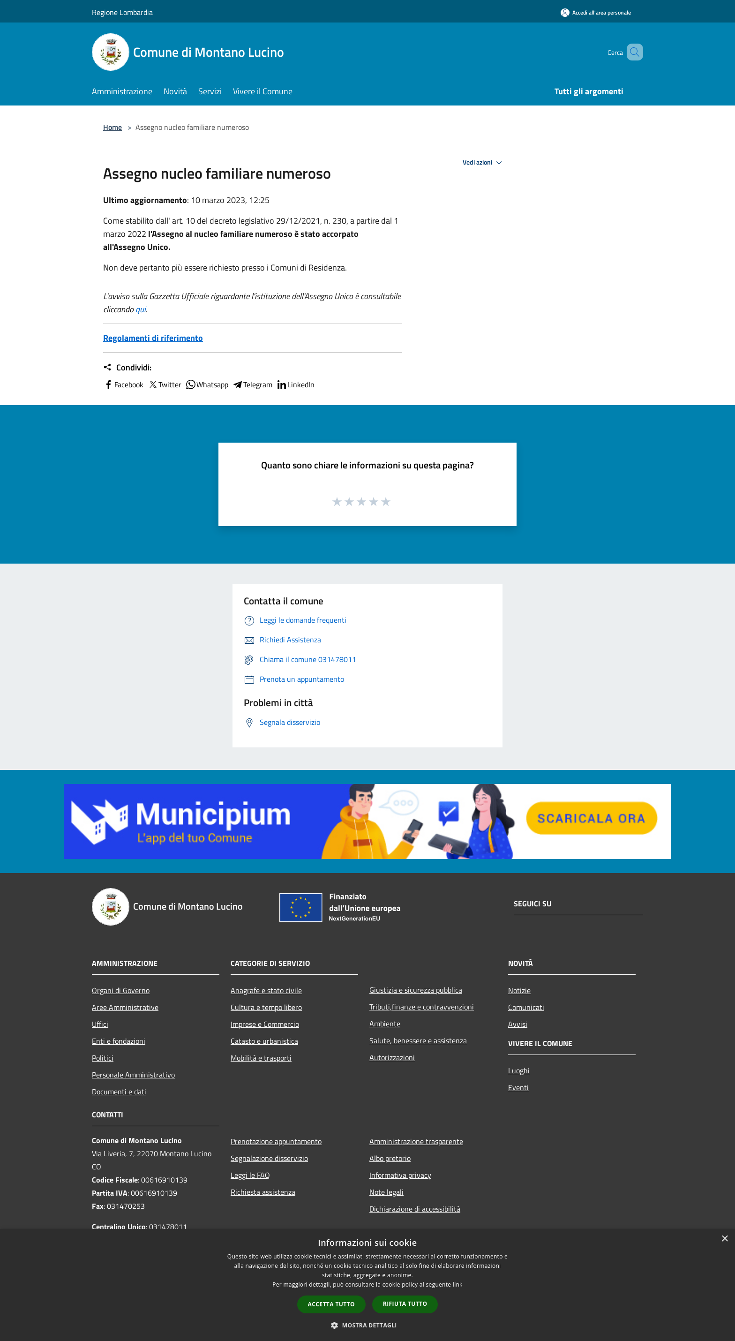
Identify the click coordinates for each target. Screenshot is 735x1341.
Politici (102, 1057)
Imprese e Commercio (265, 1024)
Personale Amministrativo (133, 1074)
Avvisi (517, 1024)
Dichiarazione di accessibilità (414, 1208)
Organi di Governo (121, 990)
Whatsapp (206, 384)
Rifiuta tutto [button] (405, 1304)
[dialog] (367, 1285)
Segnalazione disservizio (269, 1158)
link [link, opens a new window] (458, 1284)
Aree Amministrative (125, 1007)
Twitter (164, 384)
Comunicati (526, 1007)
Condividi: (127, 367)
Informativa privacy (400, 1175)
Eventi (518, 1087)
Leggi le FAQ (250, 1175)
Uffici (100, 1024)
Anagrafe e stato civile (266, 990)
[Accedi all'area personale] (595, 12)
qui (140, 309)
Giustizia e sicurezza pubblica (415, 989)
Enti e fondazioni (118, 1041)
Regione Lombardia (122, 12)
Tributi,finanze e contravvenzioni (421, 1006)
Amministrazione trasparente (416, 1141)
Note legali (386, 1192)
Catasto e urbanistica (264, 1041)
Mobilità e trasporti (261, 1057)
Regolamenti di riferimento (153, 337)
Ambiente (384, 1023)
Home (112, 127)
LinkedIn (295, 384)
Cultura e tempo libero (266, 1007)
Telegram (252, 384)
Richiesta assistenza (263, 1192)
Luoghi (519, 1070)
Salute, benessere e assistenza (418, 1040)
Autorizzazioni (392, 1057)
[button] (367, 1325)
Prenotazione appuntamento (276, 1141)
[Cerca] (632, 52)
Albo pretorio (390, 1158)
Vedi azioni (484, 162)
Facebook (123, 384)
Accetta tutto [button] (331, 1304)
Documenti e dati (119, 1091)
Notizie (519, 990)
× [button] (724, 1239)
